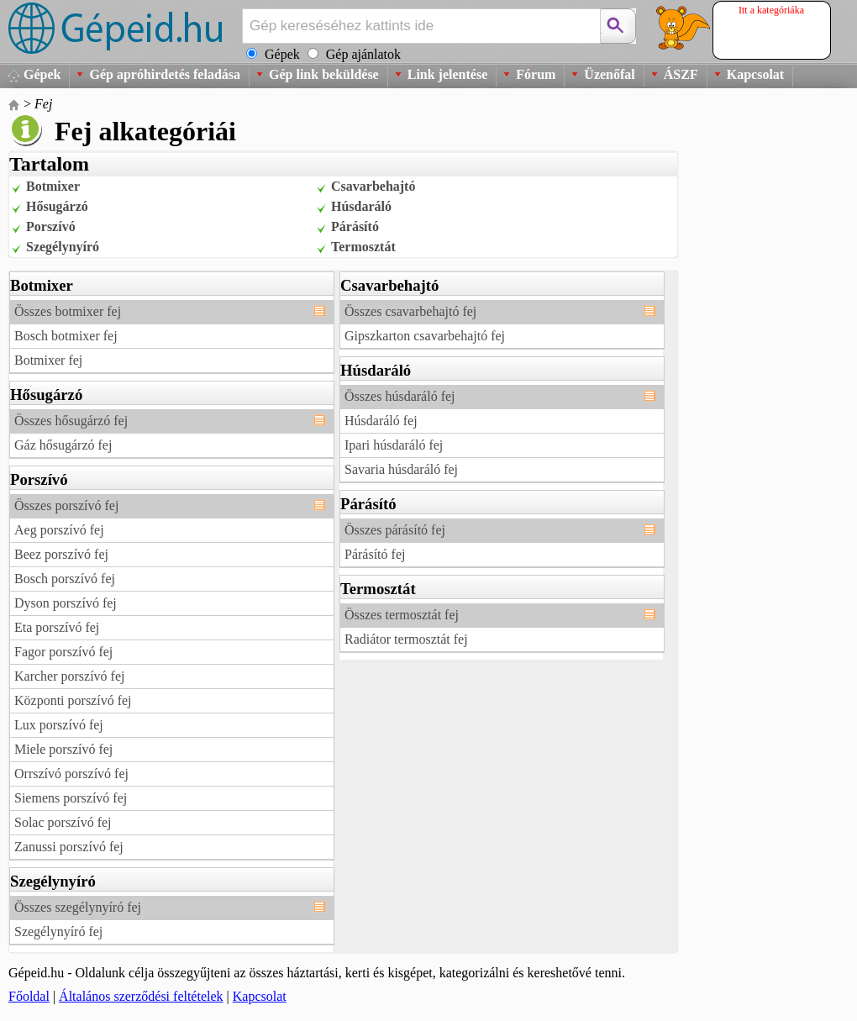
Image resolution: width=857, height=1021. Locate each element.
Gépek (42, 74)
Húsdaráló (361, 206)
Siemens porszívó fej (70, 798)
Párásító (355, 226)
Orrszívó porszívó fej (71, 773)
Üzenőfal (609, 74)
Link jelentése (447, 74)
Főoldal (29, 996)
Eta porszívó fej (56, 627)
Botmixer (53, 186)
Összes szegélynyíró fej (77, 907)
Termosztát (363, 246)
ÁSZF (681, 74)
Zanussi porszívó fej (69, 846)
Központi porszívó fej (73, 700)
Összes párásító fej (394, 530)
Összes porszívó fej (66, 505)
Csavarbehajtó (373, 186)
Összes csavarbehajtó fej (410, 311)
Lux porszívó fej (58, 725)
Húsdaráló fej (381, 420)
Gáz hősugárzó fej (63, 445)
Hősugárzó (57, 206)
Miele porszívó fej (63, 749)
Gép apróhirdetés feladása (164, 74)
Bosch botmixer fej (66, 336)
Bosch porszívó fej (64, 578)
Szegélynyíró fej (58, 931)
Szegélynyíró (62, 246)
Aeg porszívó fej (59, 530)
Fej (43, 104)
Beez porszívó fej (61, 554)
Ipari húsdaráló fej (393, 445)
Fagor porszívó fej (63, 652)
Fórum (535, 74)
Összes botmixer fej (67, 311)
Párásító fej (374, 554)
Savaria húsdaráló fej (401, 469)
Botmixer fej (48, 360)
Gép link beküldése (324, 74)
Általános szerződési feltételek (141, 996)
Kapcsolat (755, 74)
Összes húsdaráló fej (399, 396)
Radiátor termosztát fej (406, 639)
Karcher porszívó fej (69, 676)
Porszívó (51, 226)
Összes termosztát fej (401, 615)
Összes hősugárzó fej (71, 420)
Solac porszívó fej (63, 822)
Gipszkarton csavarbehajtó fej (424, 336)
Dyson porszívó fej (65, 603)
